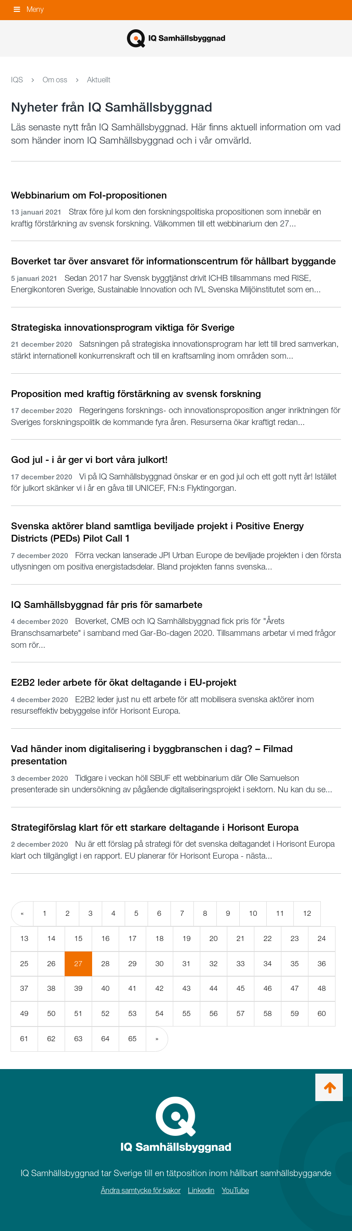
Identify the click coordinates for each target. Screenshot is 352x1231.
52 (105, 1013)
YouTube (235, 1190)
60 (322, 1013)
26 (51, 963)
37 (24, 988)
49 (24, 1013)
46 (268, 988)
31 (186, 963)
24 (322, 938)
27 (83, 967)
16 (105, 938)
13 (24, 938)
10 (253, 913)
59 (295, 1013)
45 (240, 988)
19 (186, 938)
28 (105, 963)
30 (159, 963)
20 (213, 938)
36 (322, 963)
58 (268, 1013)
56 (213, 1013)
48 (322, 988)
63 (78, 1038)
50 (51, 1013)
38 (51, 988)
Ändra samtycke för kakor (141, 1190)
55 (186, 1013)
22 (268, 938)
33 (240, 963)
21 (240, 938)
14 (51, 938)
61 (24, 1038)
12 (307, 913)
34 (268, 963)
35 (295, 963)
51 (78, 1013)
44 (213, 988)
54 (159, 1013)
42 (159, 988)
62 (51, 1038)
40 (105, 988)
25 (24, 963)
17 (132, 938)
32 (213, 963)
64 (105, 1038)
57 (240, 1013)
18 (159, 938)
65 (132, 1038)
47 (295, 988)
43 (186, 988)
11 (280, 913)
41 (132, 988)
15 (78, 938)
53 (132, 1013)
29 (132, 963)
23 (295, 938)
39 (78, 988)
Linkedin (201, 1190)
